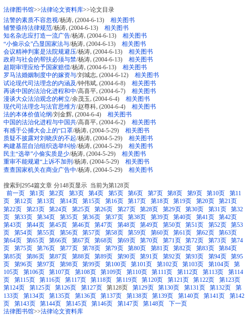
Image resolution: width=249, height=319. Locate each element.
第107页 (59, 272)
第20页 (205, 201)
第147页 (128, 303)
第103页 (193, 264)
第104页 (219, 264)
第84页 (228, 248)
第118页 (101, 280)
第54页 (23, 232)
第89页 (103, 256)
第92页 (172, 256)
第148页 (153, 303)
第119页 (126, 280)
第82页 (182, 248)
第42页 (228, 217)
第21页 (228, 201)
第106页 (34, 272)
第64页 (12, 240)
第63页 (228, 232)
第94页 (217, 256)
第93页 (194, 256)
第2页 (56, 193)
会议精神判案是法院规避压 (39, 51)
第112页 (187, 272)
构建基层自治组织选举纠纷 (39, 146)
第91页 (149, 256)
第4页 (95, 193)
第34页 (46, 217)
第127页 (91, 287)
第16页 (114, 201)
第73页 (217, 240)
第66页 (58, 240)
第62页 (205, 232)
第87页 (58, 256)
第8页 (174, 193)
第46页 (81, 225)
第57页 (91, 232)
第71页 (172, 240)
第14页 (69, 201)
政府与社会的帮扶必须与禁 (39, 59)
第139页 (162, 296)
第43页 (12, 225)
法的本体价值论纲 (27, 114)
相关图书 (122, 20)
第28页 (149, 209)
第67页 (81, 240)
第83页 (205, 248)
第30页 (194, 209)
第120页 (152, 280)
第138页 (137, 296)
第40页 (182, 217)
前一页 (14, 193)
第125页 (40, 287)
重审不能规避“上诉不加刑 (38, 161)
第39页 (160, 217)
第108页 (85, 272)
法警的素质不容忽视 (30, 20)
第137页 (111, 296)
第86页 (35, 256)
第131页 (194, 287)
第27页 (126, 209)
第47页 (103, 225)
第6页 (135, 193)
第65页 (35, 240)
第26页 (103, 209)
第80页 (137, 248)
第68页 (103, 240)
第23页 (35, 209)
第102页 (167, 264)
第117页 (75, 280)
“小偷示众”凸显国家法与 (36, 44)
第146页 (102, 303)
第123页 (229, 280)
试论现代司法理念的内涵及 (39, 83)
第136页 (85, 296)
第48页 (126, 225)
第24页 (58, 209)
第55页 (46, 232)
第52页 (217, 225)
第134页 (34, 296)
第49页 (149, 225)
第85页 (12, 256)
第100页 (115, 264)
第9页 (194, 193)
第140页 (188, 296)
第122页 (203, 280)
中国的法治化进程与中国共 (39, 122)
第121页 (178, 280)
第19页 (182, 201)
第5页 (115, 193)
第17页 (137, 201)
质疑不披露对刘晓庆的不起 (39, 138)
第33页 (23, 217)
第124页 (14, 287)
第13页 (46, 201)
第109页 (111, 272)
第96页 (23, 264)
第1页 (37, 193)
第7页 (155, 193)
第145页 (76, 303)
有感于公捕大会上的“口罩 (38, 130)
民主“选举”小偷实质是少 (36, 154)
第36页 (91, 217)
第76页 (46, 248)
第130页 (168, 287)
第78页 (91, 248)
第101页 (141, 264)
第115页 (24, 280)
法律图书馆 (18, 9)
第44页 (35, 225)
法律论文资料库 (62, 9)
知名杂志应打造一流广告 (36, 35)
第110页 (136, 272)
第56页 (69, 232)
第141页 (214, 296)
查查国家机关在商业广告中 (39, 170)
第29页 (172, 209)
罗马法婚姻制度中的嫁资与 (39, 75)
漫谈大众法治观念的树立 (36, 99)
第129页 (143, 287)
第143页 (25, 303)
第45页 (58, 225)
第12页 (23, 201)
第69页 (126, 240)
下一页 (178, 303)
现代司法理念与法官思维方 (39, 106)
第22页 (12, 209)
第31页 (217, 209)
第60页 (160, 232)
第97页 (46, 264)
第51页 (194, 225)
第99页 (91, 264)
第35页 (69, 217)
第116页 (49, 280)
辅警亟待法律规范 (27, 28)
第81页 (160, 248)
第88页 (81, 256)
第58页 (114, 232)
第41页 (205, 217)
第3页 (76, 193)
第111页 (162, 272)
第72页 (194, 240)
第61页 (182, 232)
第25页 (81, 209)
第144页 (50, 303)
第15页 (91, 201)
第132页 (220, 287)
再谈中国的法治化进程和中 (39, 91)
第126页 (65, 287)
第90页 (126, 256)
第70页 (149, 240)
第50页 (172, 225)
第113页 (213, 272)
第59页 (137, 232)
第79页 (114, 248)
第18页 (160, 201)
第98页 (69, 264)
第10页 (216, 193)
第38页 (137, 217)
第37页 (114, 217)
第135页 (59, 296)
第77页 (69, 248)
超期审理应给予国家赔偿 (36, 67)
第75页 (23, 248)
